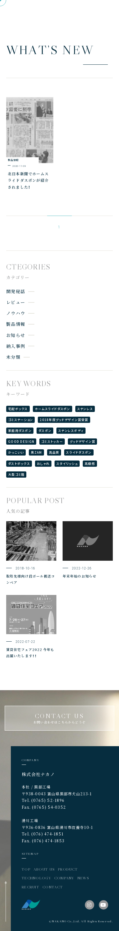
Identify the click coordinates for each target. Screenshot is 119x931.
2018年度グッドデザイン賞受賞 (64, 419)
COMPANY (64, 878)
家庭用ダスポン (20, 430)
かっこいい (16, 452)
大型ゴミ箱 (16, 474)
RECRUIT (30, 887)
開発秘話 (15, 291)
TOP (26, 869)
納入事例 (15, 346)
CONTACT (52, 887)
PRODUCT (68, 869)
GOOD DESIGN (21, 441)
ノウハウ (15, 313)
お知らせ (15, 335)
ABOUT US (44, 869)
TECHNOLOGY (36, 878)
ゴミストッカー (52, 441)
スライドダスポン (78, 452)
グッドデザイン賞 (82, 441)
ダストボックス (19, 463)
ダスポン (44, 430)
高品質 (54, 452)
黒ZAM (36, 452)
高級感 (90, 463)
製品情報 (15, 324)
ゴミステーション (20, 419)
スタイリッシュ (67, 463)
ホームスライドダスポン (52, 408)
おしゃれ (43, 463)
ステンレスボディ (71, 430)
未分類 (13, 357)
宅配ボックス (18, 408)
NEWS (83, 878)
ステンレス (85, 408)
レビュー (15, 302)
